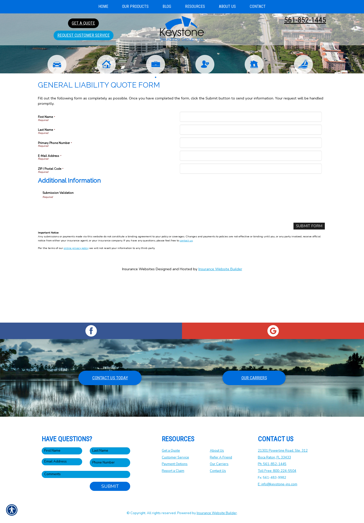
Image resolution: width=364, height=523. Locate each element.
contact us (186, 283)
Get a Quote (171, 450)
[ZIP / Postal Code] (251, 212)
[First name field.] (62, 450)
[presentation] (80, 252)
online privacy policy (76, 291)
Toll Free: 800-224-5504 (277, 471)
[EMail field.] (62, 461)
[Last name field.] (110, 450)
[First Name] (251, 160)
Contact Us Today (110, 377)
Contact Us (218, 471)
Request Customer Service (83, 35)
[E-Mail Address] (251, 199)
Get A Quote (83, 23)
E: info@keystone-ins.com (277, 484)
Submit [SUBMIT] (110, 486)
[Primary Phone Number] (251, 186)
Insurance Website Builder (220, 312)
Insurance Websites (138, 312)
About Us (217, 450)
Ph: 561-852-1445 (272, 464)
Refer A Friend (221, 457)
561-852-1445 (305, 19)
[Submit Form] (310, 269)
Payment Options (175, 464)
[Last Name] (251, 173)
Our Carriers (254, 377)
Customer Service (175, 457)
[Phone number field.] (110, 462)
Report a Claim (173, 471)
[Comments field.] (86, 474)
